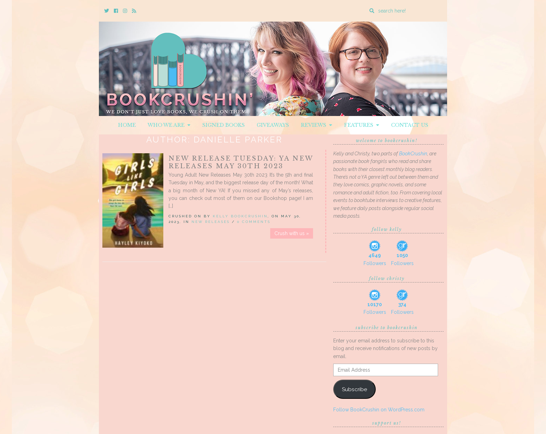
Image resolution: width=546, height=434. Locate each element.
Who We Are (169, 125)
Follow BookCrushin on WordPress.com (378, 409)
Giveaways (273, 125)
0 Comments (254, 222)
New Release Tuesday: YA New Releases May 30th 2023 (241, 162)
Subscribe (354, 389)
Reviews (316, 125)
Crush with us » (291, 233)
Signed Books (223, 125)
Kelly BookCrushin (240, 216)
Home (127, 125)
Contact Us (409, 125)
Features (361, 125)
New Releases (211, 222)
